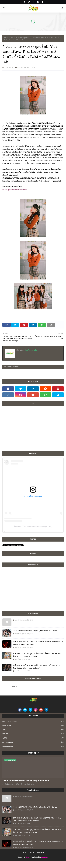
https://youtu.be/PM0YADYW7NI (14, 189)
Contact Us (40, 853)
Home (24, 853)
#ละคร (33, 734)
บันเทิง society (9, 67)
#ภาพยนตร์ (33, 726)
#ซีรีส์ (33, 738)
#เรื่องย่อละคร (33, 742)
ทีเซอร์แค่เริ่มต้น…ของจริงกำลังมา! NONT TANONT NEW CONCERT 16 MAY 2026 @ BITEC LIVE (38, 643)
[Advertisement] (33, 430)
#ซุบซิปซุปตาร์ (33, 747)
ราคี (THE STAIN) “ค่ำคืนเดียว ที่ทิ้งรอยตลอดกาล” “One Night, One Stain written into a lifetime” (37, 666)
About (32, 853)
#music (33, 730)
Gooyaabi (44, 857)
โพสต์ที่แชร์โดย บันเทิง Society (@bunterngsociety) (33, 526)
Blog (27, 857)
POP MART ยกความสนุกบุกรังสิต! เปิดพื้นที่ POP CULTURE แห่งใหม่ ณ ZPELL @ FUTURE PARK (37, 654)
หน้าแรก (7, 38)
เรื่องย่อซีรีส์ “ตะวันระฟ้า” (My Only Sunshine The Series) (35, 631)
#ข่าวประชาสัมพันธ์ (33, 721)
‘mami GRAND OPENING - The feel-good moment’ (26, 780)
